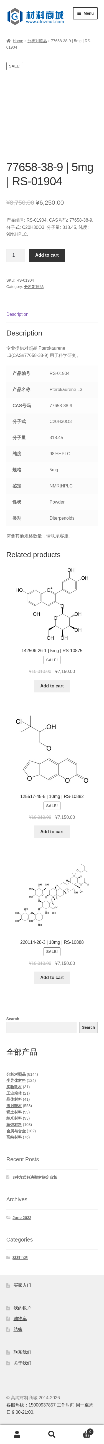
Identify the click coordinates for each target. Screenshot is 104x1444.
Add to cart (47, 255)
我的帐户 (22, 1308)
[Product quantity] (15, 255)
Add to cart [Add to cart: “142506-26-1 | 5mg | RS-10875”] (52, 686)
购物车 (20, 1318)
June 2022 (21, 1217)
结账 (18, 1329)
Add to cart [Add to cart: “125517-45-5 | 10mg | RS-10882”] (52, 831)
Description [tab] (17, 314)
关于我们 (22, 1363)
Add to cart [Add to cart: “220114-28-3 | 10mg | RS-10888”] (52, 977)
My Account (17, 1434)
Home (18, 41)
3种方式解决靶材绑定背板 (34, 1177)
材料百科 (20, 1257)
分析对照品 (37, 41)
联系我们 (22, 1352)
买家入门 (22, 1285)
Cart (81, 1430)
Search (12, 1019)
